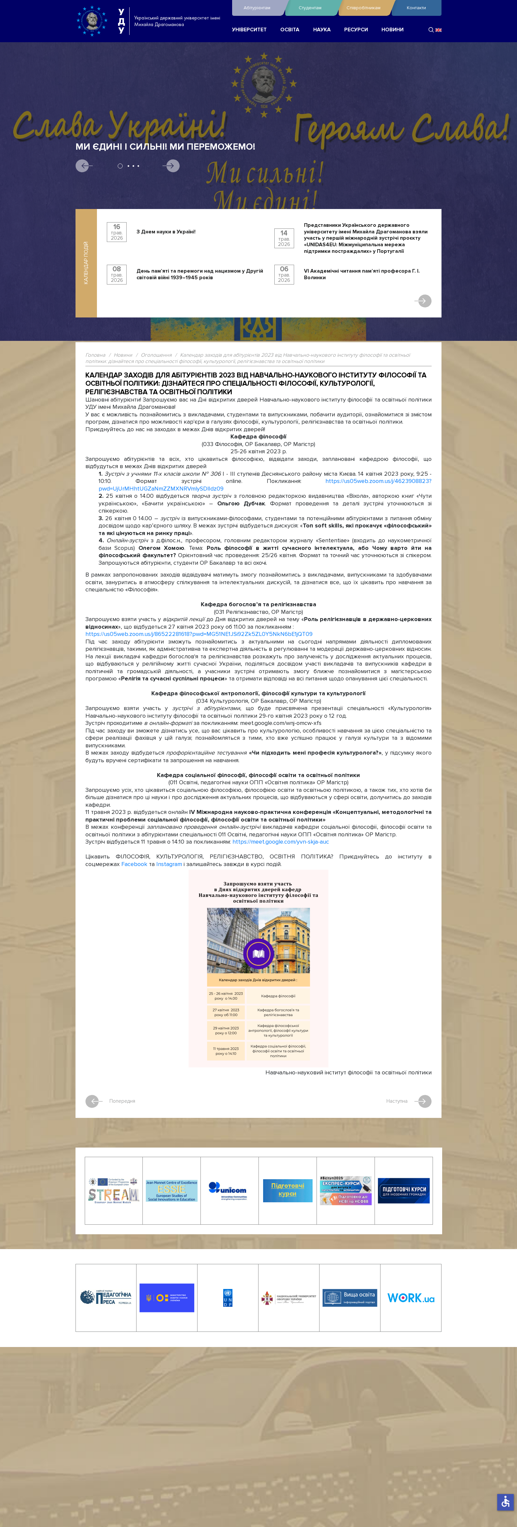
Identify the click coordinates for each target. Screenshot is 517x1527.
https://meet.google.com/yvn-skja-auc (280, 841)
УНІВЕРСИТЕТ (249, 30)
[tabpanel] (258, 189)
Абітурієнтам (263, 8)
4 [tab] (138, 166)
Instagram (169, 863)
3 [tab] (133, 166)
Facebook (134, 863)
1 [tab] (120, 166)
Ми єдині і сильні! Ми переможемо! (165, 146)
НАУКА (322, 30)
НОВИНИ (392, 30)
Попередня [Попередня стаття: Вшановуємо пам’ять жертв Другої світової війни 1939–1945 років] (110, 1101)
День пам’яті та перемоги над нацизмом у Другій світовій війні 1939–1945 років (200, 274)
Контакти (416, 8)
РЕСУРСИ (356, 30)
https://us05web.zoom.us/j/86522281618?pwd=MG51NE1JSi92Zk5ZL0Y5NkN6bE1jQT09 (199, 634)
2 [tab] (128, 166)
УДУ (121, 21)
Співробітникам (367, 8)
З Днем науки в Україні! (166, 232)
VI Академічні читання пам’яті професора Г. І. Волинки (362, 274)
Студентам (317, 8)
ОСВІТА (289, 30)
